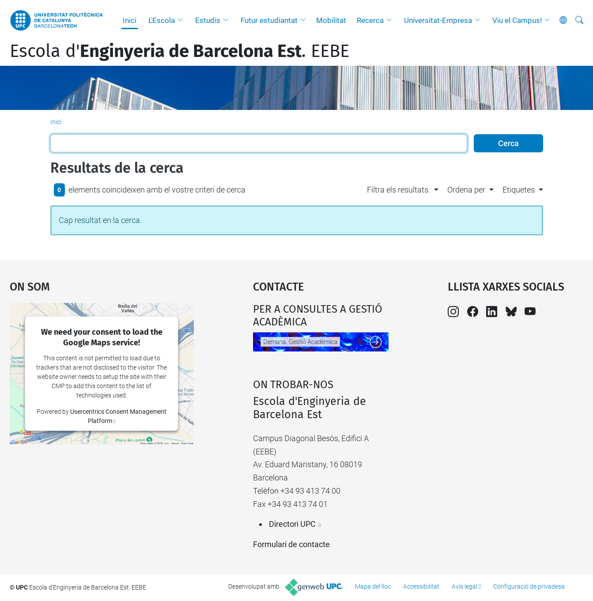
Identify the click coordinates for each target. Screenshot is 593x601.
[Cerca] (579, 20)
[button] (182, 20)
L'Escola (161, 20)
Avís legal (464, 586)
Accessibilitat (421, 586)
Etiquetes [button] (518, 189)
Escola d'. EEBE (179, 51)
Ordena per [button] (466, 189)
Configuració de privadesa (529, 586)
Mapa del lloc (373, 586)
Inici (129, 20)
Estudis (207, 20)
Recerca (370, 20)
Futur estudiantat (269, 20)
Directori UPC (292, 524)
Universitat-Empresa (438, 20)
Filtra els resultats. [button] (398, 189)
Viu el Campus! (517, 20)
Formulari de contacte (291, 544)
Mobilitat (331, 20)
